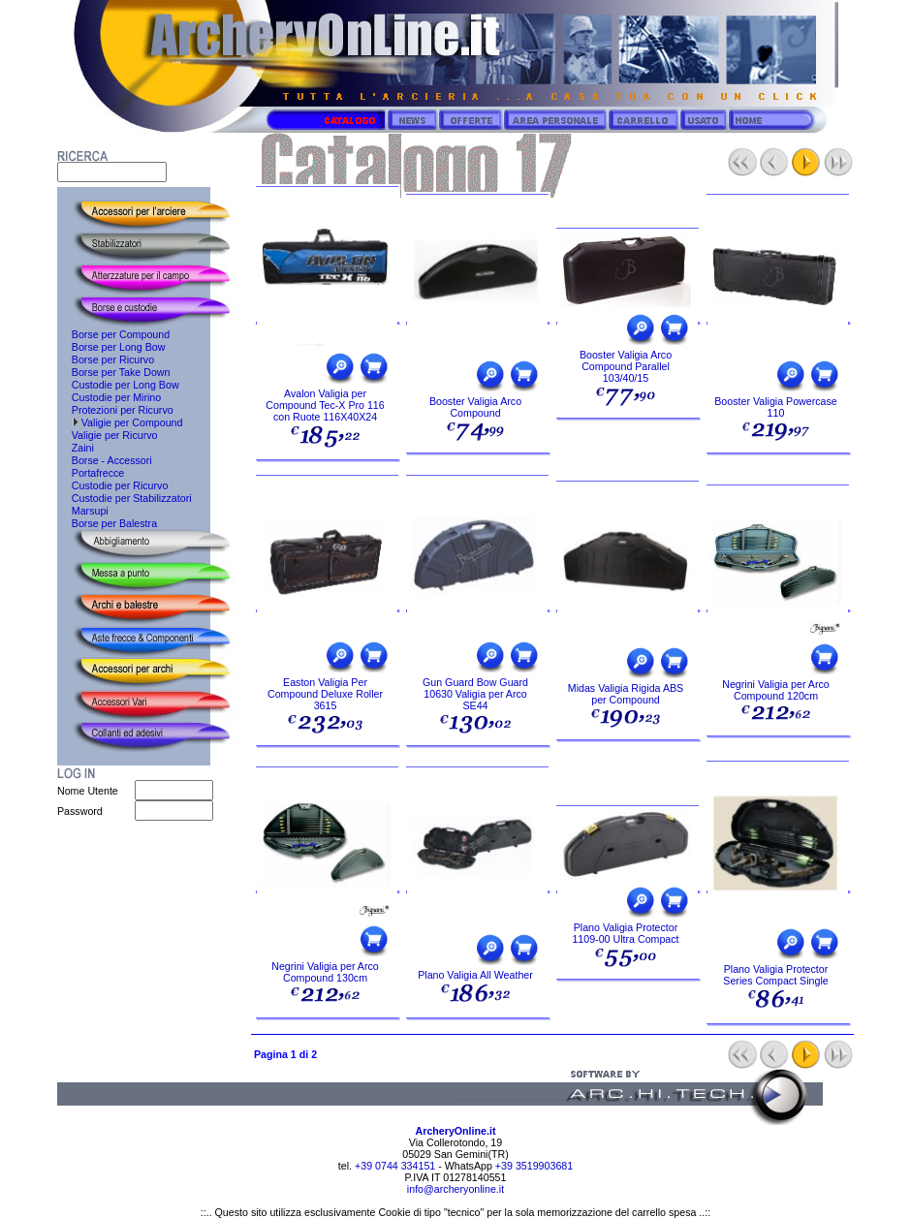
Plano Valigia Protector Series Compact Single (775, 974)
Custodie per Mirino (109, 397)
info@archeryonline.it (455, 1189)
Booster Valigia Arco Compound (475, 407)
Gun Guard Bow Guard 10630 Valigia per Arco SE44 (475, 693)
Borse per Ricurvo (105, 359)
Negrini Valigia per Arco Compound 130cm (325, 972)
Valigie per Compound (119, 422)
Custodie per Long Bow (118, 384)
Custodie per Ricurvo (112, 485)
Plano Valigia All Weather (475, 975)
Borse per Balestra (107, 523)
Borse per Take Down (114, 372)
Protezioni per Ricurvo (115, 410)
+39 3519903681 (534, 1165)
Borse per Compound (113, 334)
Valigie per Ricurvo (107, 435)
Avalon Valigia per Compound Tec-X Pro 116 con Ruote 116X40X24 (325, 405)
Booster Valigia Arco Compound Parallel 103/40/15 (626, 366)
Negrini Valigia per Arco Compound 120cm (776, 690)
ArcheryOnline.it (456, 1131)
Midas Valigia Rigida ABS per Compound (625, 693)
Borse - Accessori (104, 460)
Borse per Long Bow (111, 347)
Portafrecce (90, 473)
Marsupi (83, 510)
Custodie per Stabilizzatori (124, 498)
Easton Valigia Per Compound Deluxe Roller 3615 (325, 693)
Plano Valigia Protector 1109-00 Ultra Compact (625, 933)
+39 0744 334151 (393, 1165)
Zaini (75, 447)
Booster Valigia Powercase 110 (775, 407)
